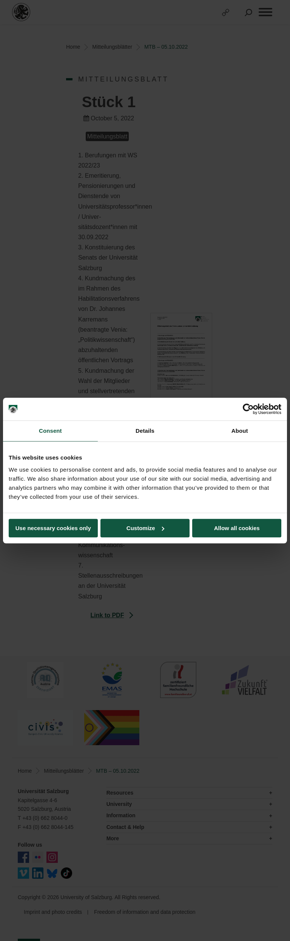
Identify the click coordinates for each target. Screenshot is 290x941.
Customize (145, 528)
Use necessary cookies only (53, 528)
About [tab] (239, 430)
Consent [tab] (50, 430)
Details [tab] (145, 430)
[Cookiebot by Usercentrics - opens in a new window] (248, 409)
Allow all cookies (237, 528)
